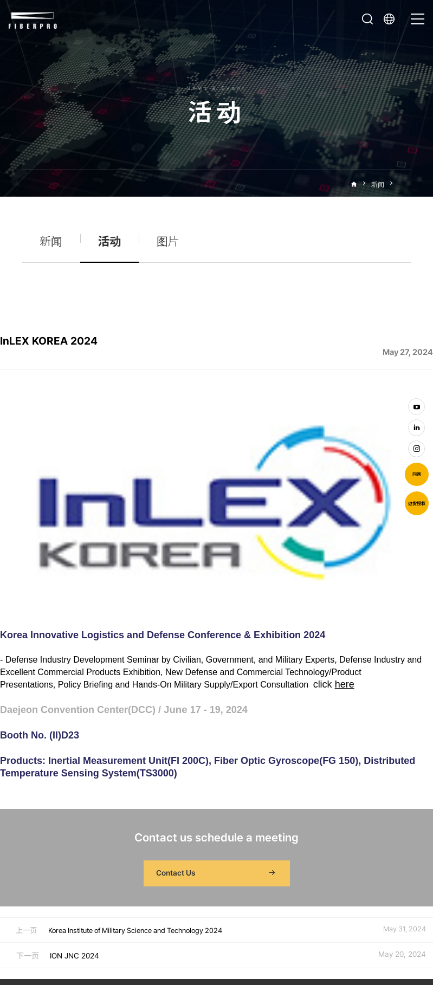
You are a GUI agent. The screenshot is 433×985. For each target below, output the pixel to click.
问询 (416, 474)
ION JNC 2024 (74, 818)
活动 (404, 184)
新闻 (377, 184)
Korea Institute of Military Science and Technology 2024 (135, 793)
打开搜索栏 (367, 19)
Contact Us (216, 736)
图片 (168, 241)
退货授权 (416, 503)
